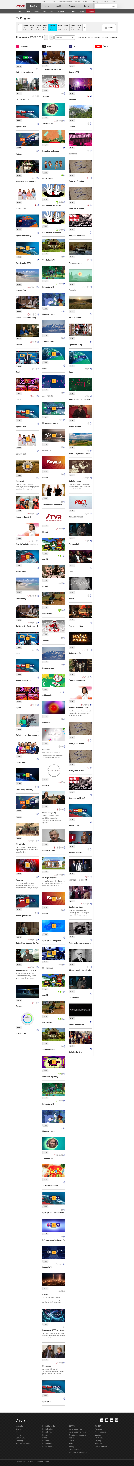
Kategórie (59, 37)
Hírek (44, 369)
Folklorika (72, 290)
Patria (44, 1438)
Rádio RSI (46, 1441)
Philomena (46, 1366)
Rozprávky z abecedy (50, 151)
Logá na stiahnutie (102, 1435)
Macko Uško (47, 614)
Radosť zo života (48, 851)
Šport (44, 11)
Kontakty (114, 1)
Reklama (98, 1429)
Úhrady (71, 1447)
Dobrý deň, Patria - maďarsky (80, 399)
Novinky (86, 6)
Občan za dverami (76, 517)
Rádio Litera (47, 1444)
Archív (82, 11)
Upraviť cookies (101, 1447)
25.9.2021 (38, 27)
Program (91, 11)
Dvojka (18, 1429)
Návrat (45, 532)
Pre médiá (104, 1)
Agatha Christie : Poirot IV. (26, 970)
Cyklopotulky (47, 695)
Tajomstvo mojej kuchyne (26, 181)
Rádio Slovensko (48, 1426)
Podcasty (19, 1441)
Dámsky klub (21, 208)
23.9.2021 (25, 27)
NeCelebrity (46, 450)
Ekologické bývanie (49, 878)
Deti (53, 1)
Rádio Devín (47, 1432)
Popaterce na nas (75, 263)
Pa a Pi (45, 586)
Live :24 (36, 11)
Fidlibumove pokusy (50, 1077)
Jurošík (45, 559)
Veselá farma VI (48, 260)
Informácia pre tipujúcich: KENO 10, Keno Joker (53, 1240)
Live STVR (61, 11)
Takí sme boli (74, 544)
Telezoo (72, 127)
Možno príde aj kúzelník (78, 880)
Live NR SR (72, 11)
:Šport (18, 1435)
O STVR (72, 1426)
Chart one (72, 99)
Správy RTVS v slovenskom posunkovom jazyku (53, 1213)
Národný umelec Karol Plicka (80, 970)
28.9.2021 (60, 27)
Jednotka (19, 1426)
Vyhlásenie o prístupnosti (78, 1453)
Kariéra (71, 1441)
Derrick (19, 345)
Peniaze (45, 785)
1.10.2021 (79, 27)
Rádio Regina (47, 1429)
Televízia (33, 6)
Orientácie (46, 722)
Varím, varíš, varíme (76, 181)
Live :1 (20, 11)
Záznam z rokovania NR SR (53, 69)
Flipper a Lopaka (49, 314)
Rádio (46, 6)
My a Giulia (20, 844)
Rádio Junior (47, 1447)
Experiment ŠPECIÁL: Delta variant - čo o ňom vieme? (53, 1330)
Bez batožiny (21, 290)
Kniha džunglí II (48, 287)
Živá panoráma (48, 341)
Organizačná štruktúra (77, 1435)
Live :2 (28, 11)
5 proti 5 (19, 399)
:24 (17, 1432)
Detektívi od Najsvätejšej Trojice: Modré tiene (27, 943)
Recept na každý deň (77, 236)
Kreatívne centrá (75, 1450)
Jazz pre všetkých (76, 626)
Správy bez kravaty (23, 236)
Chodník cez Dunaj (76, 907)
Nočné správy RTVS (23, 916)
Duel (18, 372)
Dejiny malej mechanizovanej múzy (80, 943)
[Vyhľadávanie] (106, 6)
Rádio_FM (46, 1435)
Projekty (98, 1441)
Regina (45, 478)
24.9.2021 (32, 27)
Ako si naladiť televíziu (77, 1432)
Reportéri (19, 880)
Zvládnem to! (47, 124)
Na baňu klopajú (75, 481)
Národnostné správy (50, 423)
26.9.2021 (45, 27)
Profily (71, 599)
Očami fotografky (49, 813)
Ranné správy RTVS (23, 263)
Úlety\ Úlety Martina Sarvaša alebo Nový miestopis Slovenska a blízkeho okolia (80, 454)
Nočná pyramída (75, 653)
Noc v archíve (47, 968)
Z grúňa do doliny (75, 345)
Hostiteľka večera (75, 853)
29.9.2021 (66, 27)
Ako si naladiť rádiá (76, 1429)
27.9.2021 (52, 27)
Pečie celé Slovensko (65, 1)
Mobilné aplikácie (22, 1444)
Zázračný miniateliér (50, 1186)
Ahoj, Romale (47, 396)
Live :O (52, 11)
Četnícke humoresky (77, 680)
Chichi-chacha (47, 178)
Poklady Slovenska (76, 317)
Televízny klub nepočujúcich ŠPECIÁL (53, 505)
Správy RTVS (21, 127)
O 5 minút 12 (21, 1033)
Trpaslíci (45, 97)
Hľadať (113, 6)
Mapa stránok (100, 1432)
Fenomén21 (47, 1267)
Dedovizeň (20, 481)
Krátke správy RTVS (24, 681)
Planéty (45, 1294)
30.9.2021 (73, 27)
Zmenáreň (73, 154)
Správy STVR (45, 1)
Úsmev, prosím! (75, 427)
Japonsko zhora (22, 99)
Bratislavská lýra (75, 1052)
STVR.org (95, 1)
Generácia (46, 750)
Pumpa (19, 1006)
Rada (71, 1444)
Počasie (19, 154)
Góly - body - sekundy (24, 72)
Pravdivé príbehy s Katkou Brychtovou (27, 544)
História (77, 1)
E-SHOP (86, 1)
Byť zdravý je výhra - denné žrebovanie (27, 735)
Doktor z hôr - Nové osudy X (27, 318)
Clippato (72, 571)
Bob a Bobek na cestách (51, 205)
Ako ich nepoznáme (76, 1025)
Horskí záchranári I (23, 517)
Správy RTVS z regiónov (51, 941)
